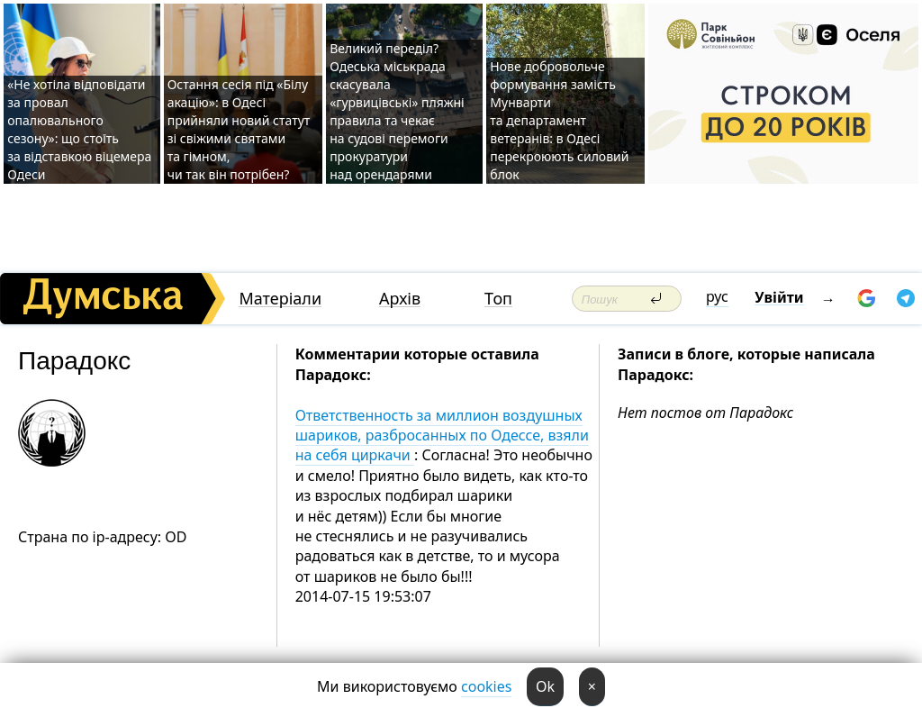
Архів (399, 298)
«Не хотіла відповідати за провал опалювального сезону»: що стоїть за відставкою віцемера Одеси (79, 129)
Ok (545, 686)
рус (717, 296)
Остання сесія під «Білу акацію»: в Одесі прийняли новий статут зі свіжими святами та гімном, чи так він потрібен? (239, 129)
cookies (486, 686)
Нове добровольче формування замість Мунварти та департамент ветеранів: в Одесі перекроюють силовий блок (559, 120)
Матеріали (280, 298)
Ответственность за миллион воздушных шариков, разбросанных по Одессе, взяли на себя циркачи (442, 435)
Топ (498, 298)
